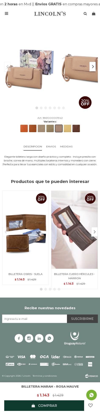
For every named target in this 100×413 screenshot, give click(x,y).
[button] (92, 66)
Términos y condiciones (45, 375)
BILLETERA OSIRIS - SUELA (25, 274)
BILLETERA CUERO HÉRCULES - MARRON (74, 276)
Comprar (47, 406)
